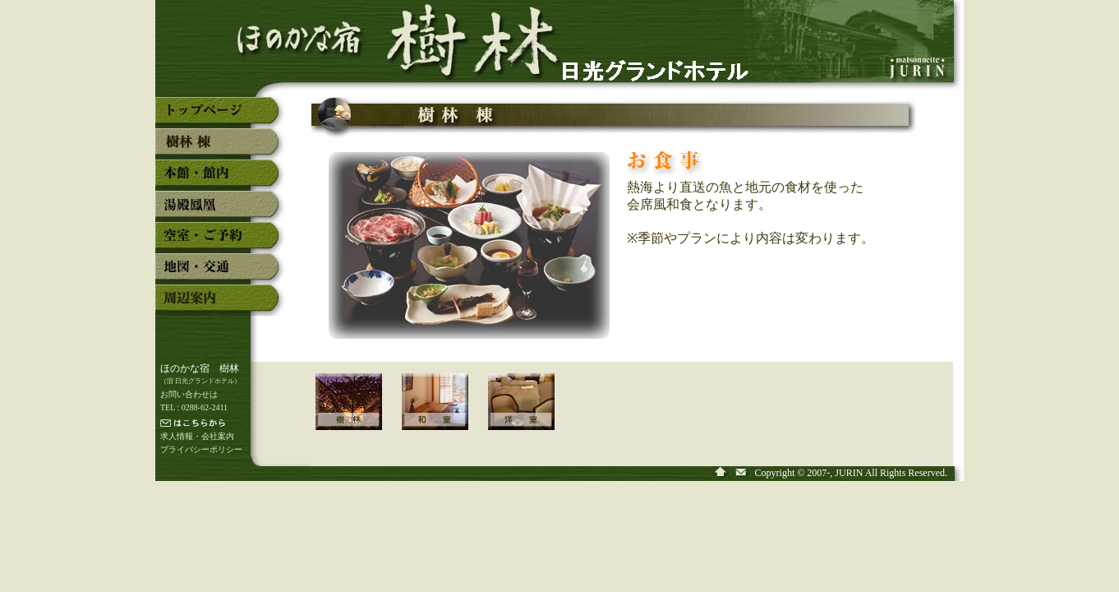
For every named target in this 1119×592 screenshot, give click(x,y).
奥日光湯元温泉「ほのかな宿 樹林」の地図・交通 (220, 272)
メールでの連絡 (225, 424)
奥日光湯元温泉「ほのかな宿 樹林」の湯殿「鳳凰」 (220, 210)
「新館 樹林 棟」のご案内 (358, 412)
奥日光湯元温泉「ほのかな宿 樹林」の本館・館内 (220, 179)
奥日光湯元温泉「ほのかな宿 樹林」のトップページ (220, 116)
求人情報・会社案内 (197, 436)
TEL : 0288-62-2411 (194, 407)
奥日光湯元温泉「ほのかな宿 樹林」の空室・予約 (220, 241)
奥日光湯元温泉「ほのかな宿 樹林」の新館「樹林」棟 (220, 148)
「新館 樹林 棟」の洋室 (531, 412)
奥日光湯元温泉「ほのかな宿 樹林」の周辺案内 (220, 304)
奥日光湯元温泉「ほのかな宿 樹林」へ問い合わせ (742, 473)
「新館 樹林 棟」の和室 (445, 412)
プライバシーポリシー (201, 449)
